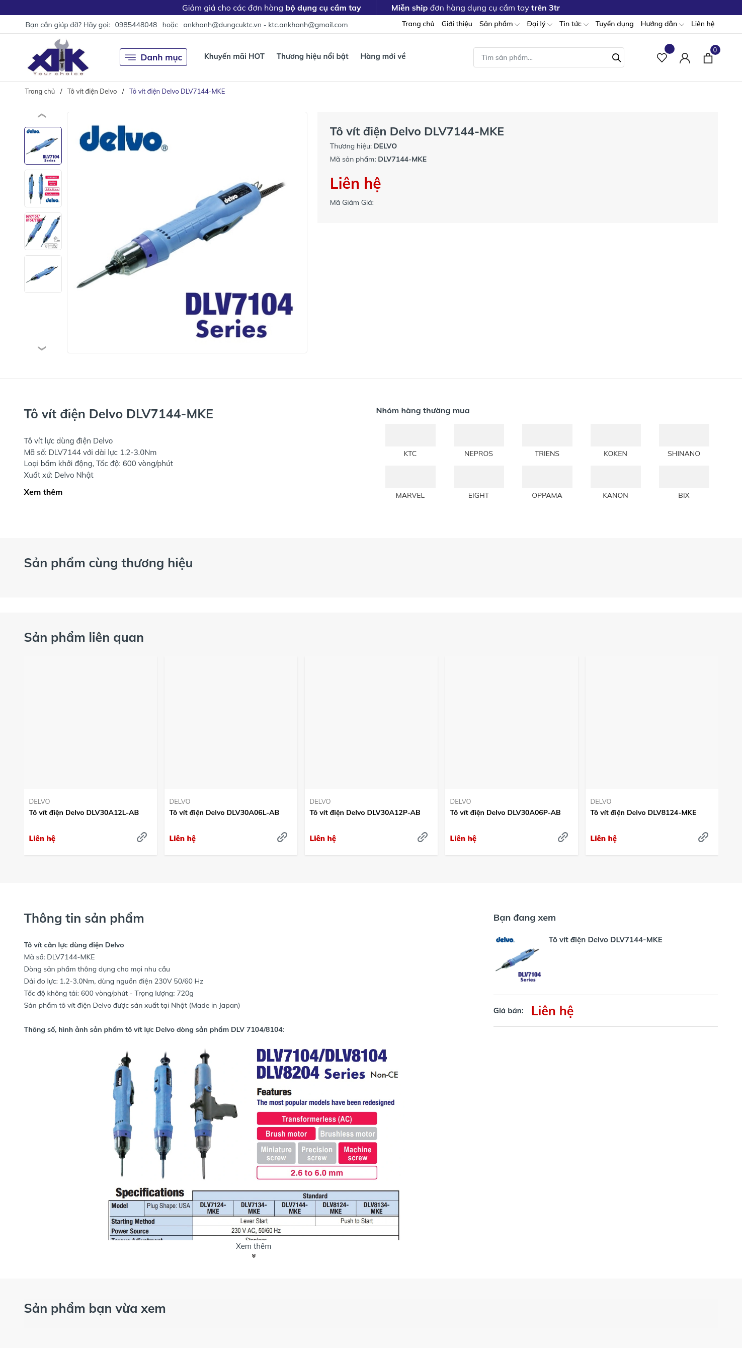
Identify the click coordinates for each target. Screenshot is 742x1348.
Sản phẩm (499, 24)
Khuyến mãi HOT (234, 56)
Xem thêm (43, 492)
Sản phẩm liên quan (84, 637)
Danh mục (154, 57)
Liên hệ (703, 23)
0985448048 (136, 24)
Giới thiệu (457, 23)
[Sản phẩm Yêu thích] (662, 57)
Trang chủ (418, 23)
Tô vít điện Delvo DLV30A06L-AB (225, 812)
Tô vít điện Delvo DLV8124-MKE (644, 812)
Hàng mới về (382, 56)
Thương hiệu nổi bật (313, 56)
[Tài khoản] (685, 57)
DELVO (39, 801)
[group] (187, 232)
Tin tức (574, 24)
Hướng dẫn (662, 24)
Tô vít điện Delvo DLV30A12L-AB (84, 812)
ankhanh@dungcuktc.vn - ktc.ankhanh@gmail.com (265, 24)
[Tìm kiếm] (617, 56)
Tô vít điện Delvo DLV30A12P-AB (365, 812)
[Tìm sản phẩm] (548, 57)
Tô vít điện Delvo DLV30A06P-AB (505, 812)
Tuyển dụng (615, 23)
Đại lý (539, 24)
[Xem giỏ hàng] (708, 57)
